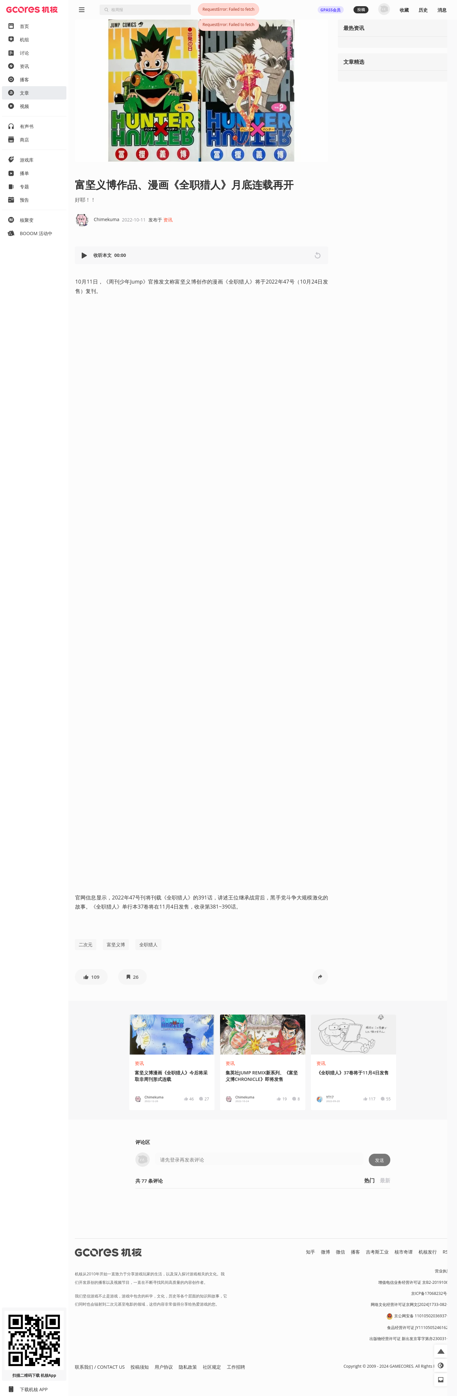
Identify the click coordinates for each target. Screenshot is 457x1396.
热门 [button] (369, 1180)
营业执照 (442, 1271)
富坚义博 (116, 944)
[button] (85, 255)
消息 (442, 10)
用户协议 (164, 1367)
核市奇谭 (404, 1252)
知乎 (310, 1252)
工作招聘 (236, 1367)
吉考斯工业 (377, 1252)
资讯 (168, 220)
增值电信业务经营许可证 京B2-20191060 (414, 1282)
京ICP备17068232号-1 (431, 1293)
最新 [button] (385, 1180)
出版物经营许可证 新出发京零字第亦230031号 (409, 1338)
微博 (325, 1252)
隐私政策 (188, 1367)
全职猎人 (148, 944)
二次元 (85, 944)
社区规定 (212, 1367)
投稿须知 (140, 1367)
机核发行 (428, 1252)
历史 (423, 10)
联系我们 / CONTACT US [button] (100, 1367)
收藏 (404, 10)
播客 (355, 1252)
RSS (446, 1252)
